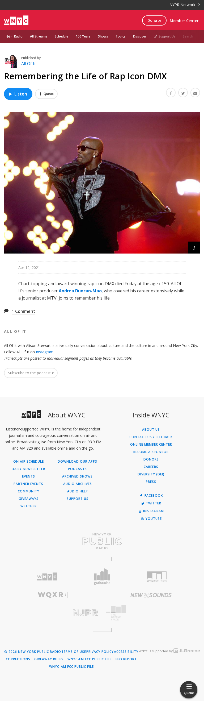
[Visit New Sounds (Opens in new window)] (151, 595)
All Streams (38, 36)
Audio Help (77, 491)
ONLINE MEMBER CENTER (151, 444)
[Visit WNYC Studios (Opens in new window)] (156, 576)
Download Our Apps (77, 461)
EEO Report (126, 659)
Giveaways (29, 498)
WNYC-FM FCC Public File (89, 659)
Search (188, 36)
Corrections (18, 659)
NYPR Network (184, 4)
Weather (28, 506)
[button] (194, 248)
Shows (103, 36)
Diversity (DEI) (151, 474)
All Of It (28, 64)
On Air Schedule (28, 461)
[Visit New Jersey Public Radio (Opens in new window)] (53, 612)
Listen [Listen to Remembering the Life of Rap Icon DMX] (17, 94)
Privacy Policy (100, 651)
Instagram (44, 351)
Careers (151, 466)
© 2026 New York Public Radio (32, 651)
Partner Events (28, 484)
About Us (151, 429)
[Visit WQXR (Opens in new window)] (53, 595)
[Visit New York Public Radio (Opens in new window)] (102, 541)
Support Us (164, 36)
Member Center (184, 20)
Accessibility (126, 651)
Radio (18, 36)
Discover (139, 36)
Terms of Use (73, 651)
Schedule (61, 36)
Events (28, 476)
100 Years (83, 36)
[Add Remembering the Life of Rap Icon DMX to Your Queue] (46, 94)
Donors (151, 459)
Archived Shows (77, 476)
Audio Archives (77, 484)
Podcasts (77, 469)
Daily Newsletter (28, 469)
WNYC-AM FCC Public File (71, 666)
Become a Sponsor (151, 452)
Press (151, 481)
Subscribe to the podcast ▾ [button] (31, 372)
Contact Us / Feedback (151, 437)
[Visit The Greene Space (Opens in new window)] (151, 613)
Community (28, 491)
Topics (121, 36)
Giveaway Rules (48, 659)
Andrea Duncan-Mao (80, 291)
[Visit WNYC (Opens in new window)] (47, 577)
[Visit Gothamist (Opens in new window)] (102, 576)
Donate (154, 20)
